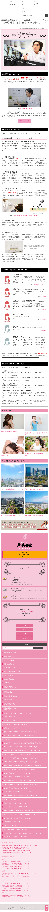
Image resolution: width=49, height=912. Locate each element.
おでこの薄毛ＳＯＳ (9, 717)
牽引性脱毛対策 (8, 700)
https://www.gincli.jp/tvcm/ (26, 108)
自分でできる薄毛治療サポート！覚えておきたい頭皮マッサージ (22, 758)
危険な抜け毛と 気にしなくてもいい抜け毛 (11, 687)
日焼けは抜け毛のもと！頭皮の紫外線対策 (15, 807)
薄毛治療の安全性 (9, 664)
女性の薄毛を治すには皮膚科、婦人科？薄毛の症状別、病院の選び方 (23, 743)
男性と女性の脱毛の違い (10, 696)
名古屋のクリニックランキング (36, 3)
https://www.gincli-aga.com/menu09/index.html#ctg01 (26, 215)
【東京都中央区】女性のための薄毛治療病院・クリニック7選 (15, 866)
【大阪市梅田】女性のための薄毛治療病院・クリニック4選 (15, 890)
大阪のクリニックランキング (24, 3)
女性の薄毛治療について (10, 675)
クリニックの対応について (11, 660)
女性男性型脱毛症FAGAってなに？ (9, 431)
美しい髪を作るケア (9, 720)
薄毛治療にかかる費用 (10, 652)
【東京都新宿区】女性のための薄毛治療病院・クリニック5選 (15, 864)
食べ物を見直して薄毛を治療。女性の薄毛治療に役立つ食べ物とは (22, 765)
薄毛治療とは (4, 455)
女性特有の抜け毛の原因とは (12, 822)
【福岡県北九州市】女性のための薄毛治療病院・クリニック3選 (16, 896)
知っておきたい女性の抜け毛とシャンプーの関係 (17, 818)
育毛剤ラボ (43, 330)
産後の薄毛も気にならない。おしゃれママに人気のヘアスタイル (22, 784)
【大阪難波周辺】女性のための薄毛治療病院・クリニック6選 (15, 886)
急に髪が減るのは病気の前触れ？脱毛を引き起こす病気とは (20, 769)
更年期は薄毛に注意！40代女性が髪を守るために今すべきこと (21, 762)
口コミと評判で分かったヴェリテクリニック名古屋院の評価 (15, 876)
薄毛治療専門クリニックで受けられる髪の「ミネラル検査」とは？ (22, 750)
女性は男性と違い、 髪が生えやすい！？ (9, 704)
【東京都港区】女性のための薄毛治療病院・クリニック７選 (15, 861)
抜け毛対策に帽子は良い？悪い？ (13, 799)
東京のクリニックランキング (13, 3)
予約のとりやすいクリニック (12, 671)
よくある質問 (7, 739)
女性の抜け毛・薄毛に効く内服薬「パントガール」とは (19, 780)
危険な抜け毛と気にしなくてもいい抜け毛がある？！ (36, 433)
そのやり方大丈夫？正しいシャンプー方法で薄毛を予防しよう (21, 732)
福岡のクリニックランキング (24, 10)
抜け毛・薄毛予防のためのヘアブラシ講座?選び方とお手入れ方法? (22, 810)
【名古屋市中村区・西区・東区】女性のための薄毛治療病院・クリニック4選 (19, 873)
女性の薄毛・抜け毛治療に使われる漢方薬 (15, 788)
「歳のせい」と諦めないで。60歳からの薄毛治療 (17, 754)
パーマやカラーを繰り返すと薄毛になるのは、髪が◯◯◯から (21, 795)
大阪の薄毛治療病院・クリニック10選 (34, 489)
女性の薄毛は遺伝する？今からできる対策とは (17, 773)
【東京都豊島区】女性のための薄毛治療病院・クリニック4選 (15, 868)
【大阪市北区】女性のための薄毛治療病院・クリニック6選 (15, 888)
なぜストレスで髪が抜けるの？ (12, 825)
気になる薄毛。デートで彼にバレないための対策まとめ (19, 792)
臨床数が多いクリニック (10, 667)
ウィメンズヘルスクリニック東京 (24, 611)
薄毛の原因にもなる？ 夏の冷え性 (10, 708)
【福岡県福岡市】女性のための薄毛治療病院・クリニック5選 (15, 895)
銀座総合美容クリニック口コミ (39, 284)
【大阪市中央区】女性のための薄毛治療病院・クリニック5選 (15, 885)
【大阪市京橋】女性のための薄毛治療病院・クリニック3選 (15, 883)
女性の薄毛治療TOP (23, 28)
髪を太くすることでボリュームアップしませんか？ (18, 713)
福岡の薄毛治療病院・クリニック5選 (34, 515)
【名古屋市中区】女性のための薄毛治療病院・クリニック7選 (15, 875)
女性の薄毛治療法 (9, 679)
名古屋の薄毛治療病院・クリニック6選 (10, 515)
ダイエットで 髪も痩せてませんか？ (10, 691)
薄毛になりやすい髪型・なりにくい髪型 (15, 803)
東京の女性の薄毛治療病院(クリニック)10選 (12, 489)
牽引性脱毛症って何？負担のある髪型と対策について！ (36, 454)
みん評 (44, 347)
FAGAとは (6, 682)
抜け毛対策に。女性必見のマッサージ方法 (15, 837)
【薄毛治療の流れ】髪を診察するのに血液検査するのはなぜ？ (21, 747)
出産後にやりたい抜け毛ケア (12, 728)
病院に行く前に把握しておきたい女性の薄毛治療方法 (19, 735)
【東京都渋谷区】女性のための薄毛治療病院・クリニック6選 (15, 863)
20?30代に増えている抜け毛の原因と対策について (18, 724)
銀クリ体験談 (43, 296)
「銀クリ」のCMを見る (24, 121)
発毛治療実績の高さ (9, 656)
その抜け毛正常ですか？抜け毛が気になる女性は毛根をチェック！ (22, 833)
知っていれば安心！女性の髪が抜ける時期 (15, 829)
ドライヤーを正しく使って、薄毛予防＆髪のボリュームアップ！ (22, 814)
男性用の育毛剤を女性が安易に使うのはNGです (17, 777)
